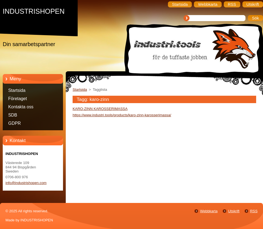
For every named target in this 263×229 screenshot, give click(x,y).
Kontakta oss (20, 106)
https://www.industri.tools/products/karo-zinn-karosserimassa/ (122, 115)
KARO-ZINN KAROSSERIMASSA (100, 109)
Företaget (17, 98)
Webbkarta (209, 211)
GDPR (14, 123)
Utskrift (233, 211)
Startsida (16, 90)
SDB (12, 115)
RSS (254, 211)
